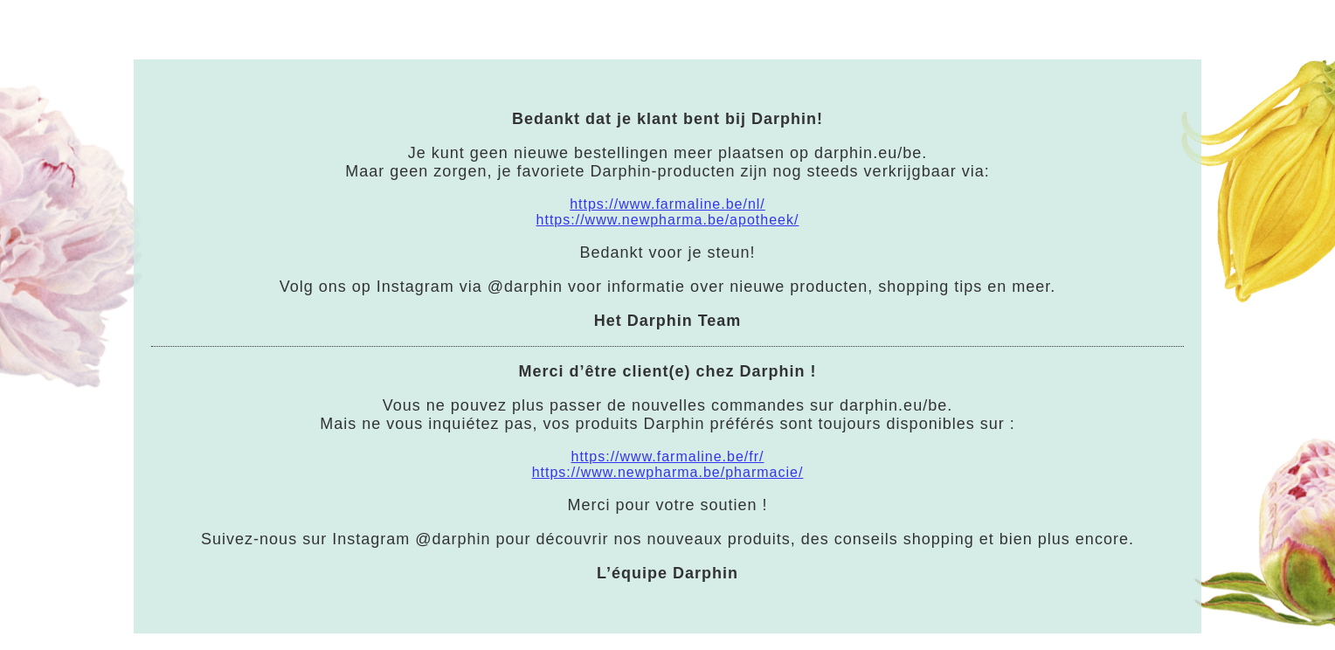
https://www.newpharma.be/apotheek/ (667, 219)
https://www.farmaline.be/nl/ (667, 204)
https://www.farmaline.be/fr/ (667, 456)
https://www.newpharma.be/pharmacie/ (668, 472)
